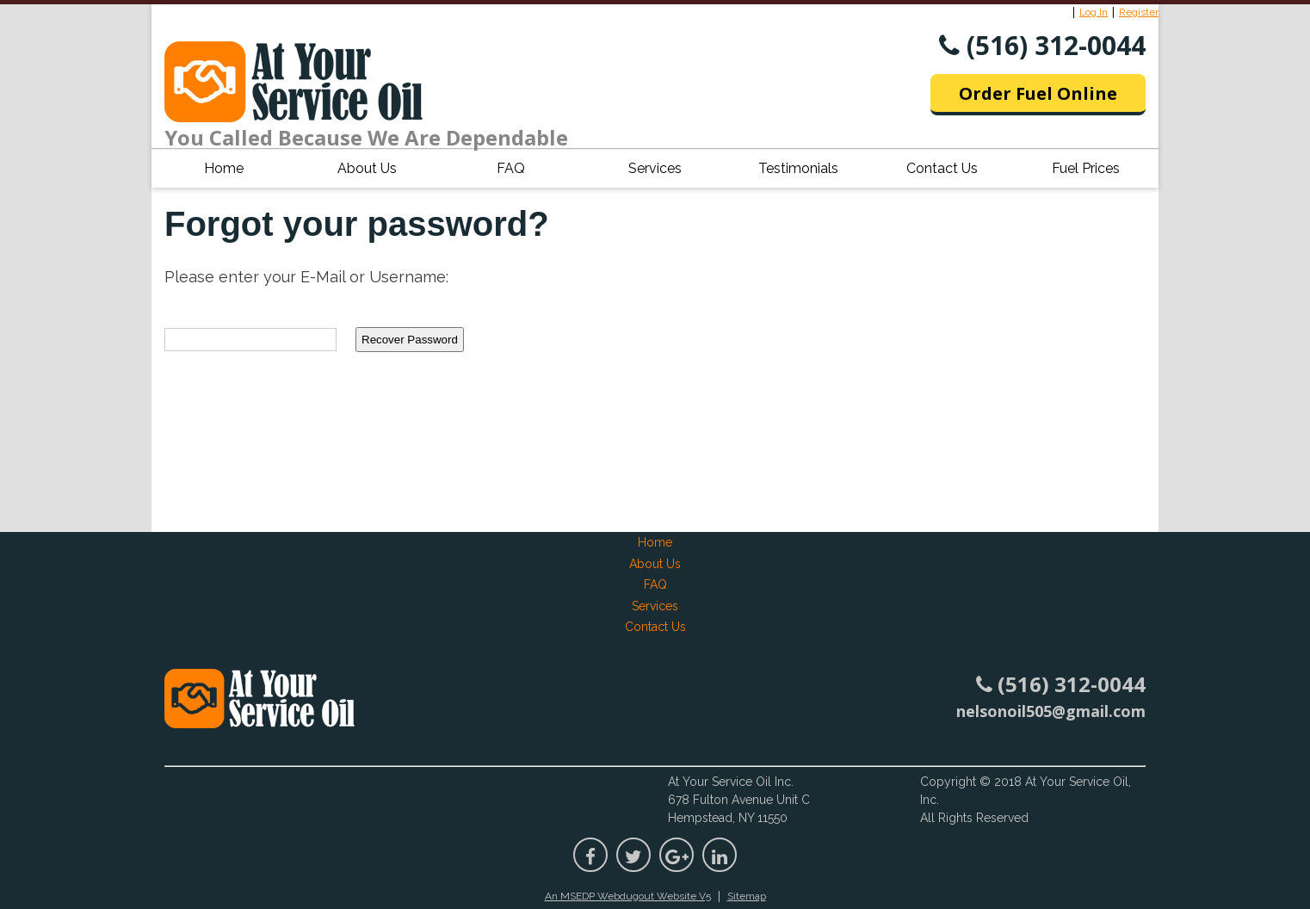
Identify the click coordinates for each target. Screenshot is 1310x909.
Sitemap (746, 896)
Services (655, 168)
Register (1139, 12)
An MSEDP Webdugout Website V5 (628, 896)
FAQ (511, 168)
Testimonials (798, 168)
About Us (367, 168)
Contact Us (942, 168)
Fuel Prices (1086, 168)
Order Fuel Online (1038, 93)
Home (224, 168)
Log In (1093, 12)
